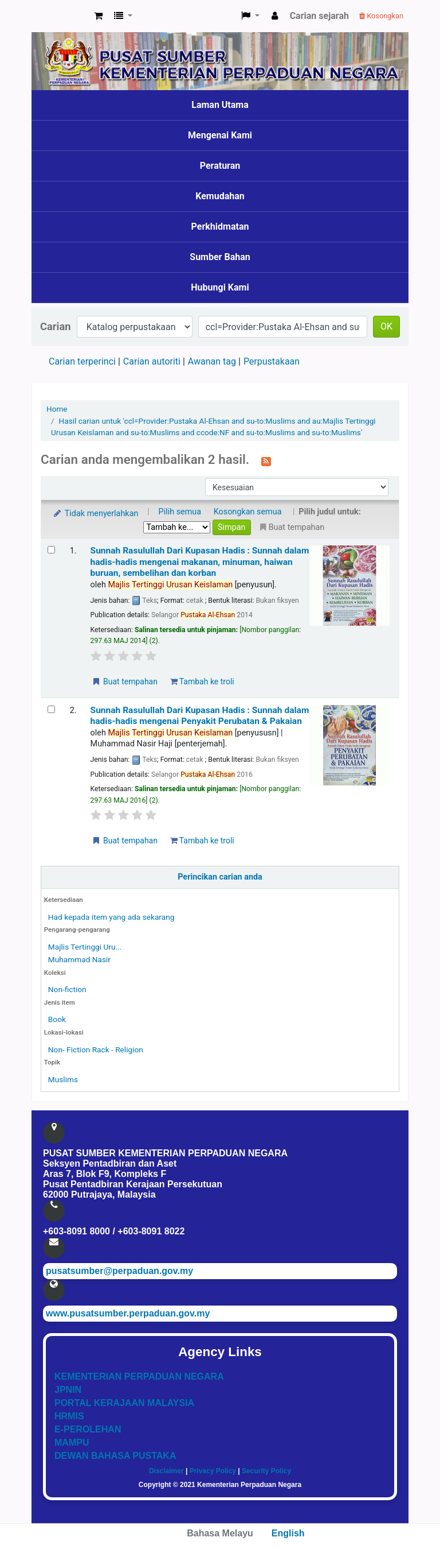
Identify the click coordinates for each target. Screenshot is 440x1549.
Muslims (63, 1079)
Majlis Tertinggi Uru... (84, 946)
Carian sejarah (319, 15)
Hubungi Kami (220, 287)
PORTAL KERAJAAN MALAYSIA (124, 1403)
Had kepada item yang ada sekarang (111, 916)
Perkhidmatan (220, 226)
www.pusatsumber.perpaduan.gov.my (128, 1313)
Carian (55, 326)
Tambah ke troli (202, 681)
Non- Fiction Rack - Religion (95, 1049)
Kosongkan (381, 15)
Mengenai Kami (220, 135)
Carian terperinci (82, 361)
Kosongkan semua (248, 512)
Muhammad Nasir (79, 959)
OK (386, 326)
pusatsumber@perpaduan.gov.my (119, 1271)
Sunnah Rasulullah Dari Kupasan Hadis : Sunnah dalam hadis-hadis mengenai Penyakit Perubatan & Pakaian (200, 715)
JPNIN (67, 1390)
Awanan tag (212, 361)
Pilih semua (180, 512)
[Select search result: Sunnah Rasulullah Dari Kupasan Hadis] (51, 549)
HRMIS (69, 1416)
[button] (98, 16)
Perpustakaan (271, 361)
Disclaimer (166, 1471)
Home (57, 408)
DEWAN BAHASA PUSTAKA (115, 1456)
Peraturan (220, 165)
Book (57, 1019)
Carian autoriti (151, 361)
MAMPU (71, 1442)
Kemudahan (220, 196)
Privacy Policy (213, 1471)
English (288, 1533)
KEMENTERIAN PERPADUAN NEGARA (139, 1376)
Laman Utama (220, 104)
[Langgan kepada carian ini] (266, 460)
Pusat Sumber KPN (60, 16)
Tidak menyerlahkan (95, 513)
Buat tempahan (124, 681)
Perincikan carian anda (220, 877)
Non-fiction (67, 989)
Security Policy (266, 1471)
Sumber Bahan (220, 256)
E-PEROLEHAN (87, 1429)
